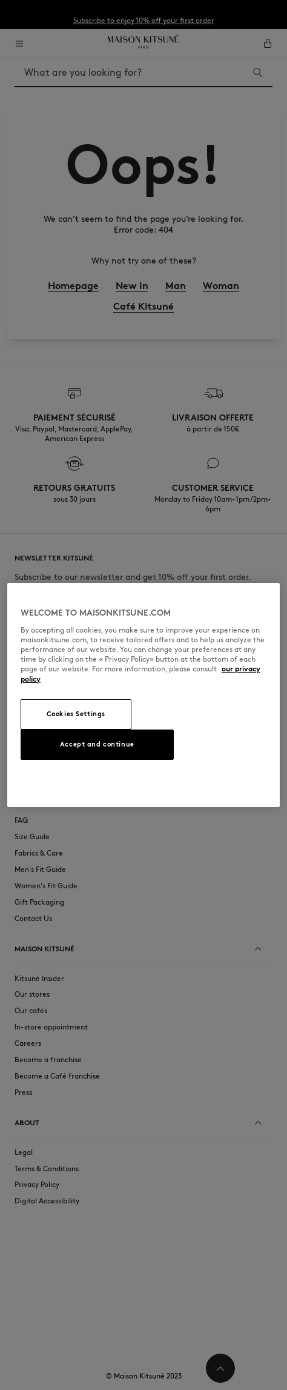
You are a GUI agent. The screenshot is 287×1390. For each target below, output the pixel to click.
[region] (143, 695)
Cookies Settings (76, 714)
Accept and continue (97, 744)
